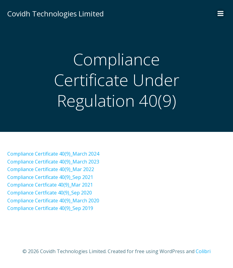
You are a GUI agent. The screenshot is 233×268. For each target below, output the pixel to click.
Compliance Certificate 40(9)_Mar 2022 (50, 169)
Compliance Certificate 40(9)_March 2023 (53, 161)
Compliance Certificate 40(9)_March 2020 (53, 200)
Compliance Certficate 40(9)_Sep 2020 (49, 192)
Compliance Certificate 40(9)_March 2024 (53, 153)
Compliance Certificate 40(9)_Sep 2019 (50, 208)
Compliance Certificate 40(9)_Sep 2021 (50, 177)
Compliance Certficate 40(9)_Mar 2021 (50, 184)
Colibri (203, 251)
